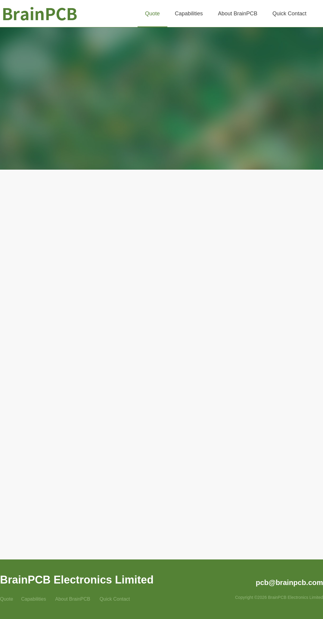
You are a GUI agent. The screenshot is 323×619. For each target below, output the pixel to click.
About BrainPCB (72, 599)
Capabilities (33, 599)
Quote (7, 599)
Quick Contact (115, 599)
